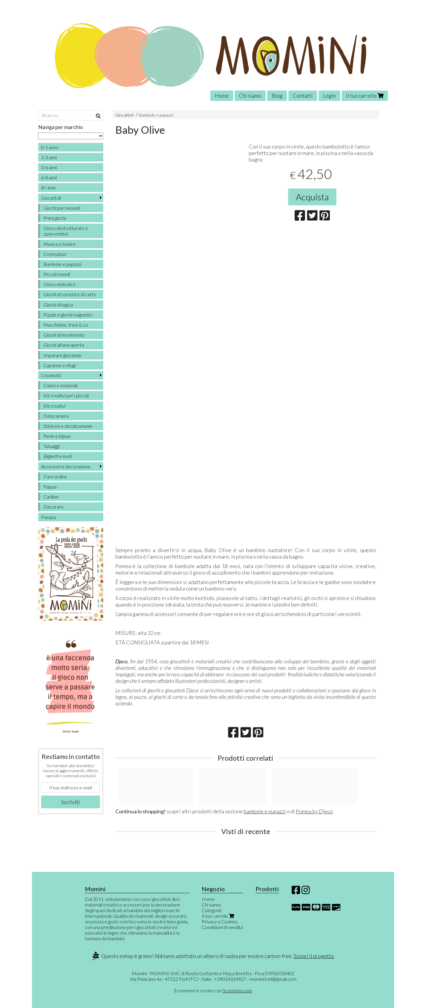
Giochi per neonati (61, 208)
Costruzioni (54, 254)
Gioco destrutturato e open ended (65, 230)
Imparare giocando (62, 355)
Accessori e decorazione (66, 466)
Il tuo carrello (364, 95)
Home (222, 95)
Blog (277, 95)
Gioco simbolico (59, 284)
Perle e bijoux (56, 436)
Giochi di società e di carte (69, 294)
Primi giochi (54, 218)
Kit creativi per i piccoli (66, 395)
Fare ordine (55, 476)
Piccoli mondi (56, 274)
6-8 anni (49, 177)
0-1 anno (50, 147)
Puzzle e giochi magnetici (67, 314)
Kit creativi (54, 406)
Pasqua (48, 517)
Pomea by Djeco (314, 811)
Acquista (312, 196)
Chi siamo (250, 95)
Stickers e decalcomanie (68, 426)
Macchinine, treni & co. (66, 325)
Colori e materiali (60, 385)
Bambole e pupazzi (156, 114)
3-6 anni (49, 167)
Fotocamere (56, 416)
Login (329, 95)
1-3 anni (49, 157)
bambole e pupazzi (265, 811)
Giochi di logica (58, 304)
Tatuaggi (51, 446)
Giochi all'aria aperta (63, 345)
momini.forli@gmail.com (272, 979)
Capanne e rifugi (59, 365)
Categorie (212, 910)
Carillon (51, 496)
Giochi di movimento (64, 335)
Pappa (50, 486)
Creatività (51, 375)
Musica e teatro (59, 244)
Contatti (303, 95)
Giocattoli (124, 114)
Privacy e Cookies (220, 921)
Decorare (53, 506)
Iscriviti (70, 801)
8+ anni (48, 187)
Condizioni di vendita (222, 927)
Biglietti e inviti (57, 456)
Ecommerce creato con (213, 990)
